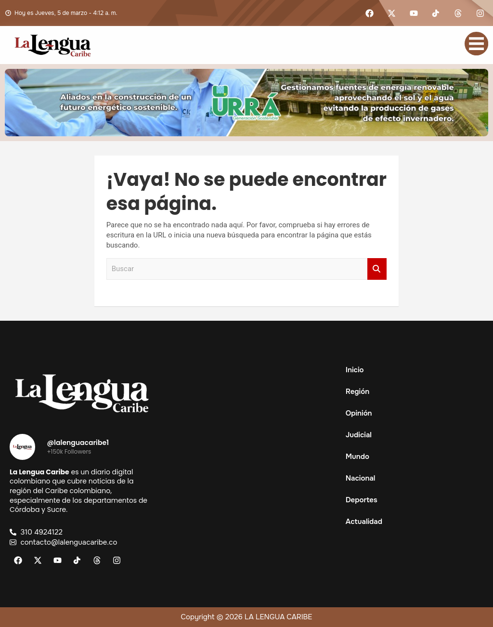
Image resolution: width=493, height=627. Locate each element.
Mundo (357, 456)
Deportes (361, 500)
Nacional (361, 478)
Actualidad (369, 521)
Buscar (377, 269)
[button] (410, 392)
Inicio (355, 370)
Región (363, 391)
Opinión (359, 413)
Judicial (359, 435)
